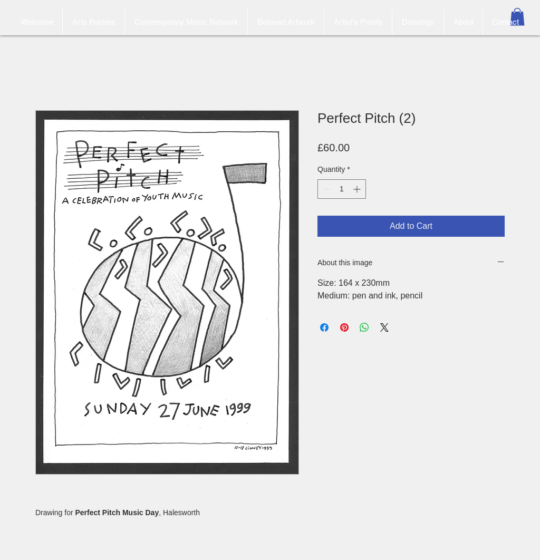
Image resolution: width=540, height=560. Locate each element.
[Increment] (357, 189)
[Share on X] (384, 327)
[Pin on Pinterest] (344, 327)
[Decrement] (325, 189)
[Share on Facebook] (324, 327)
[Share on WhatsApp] (364, 327)
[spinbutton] (341, 189)
